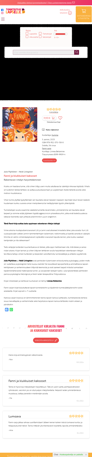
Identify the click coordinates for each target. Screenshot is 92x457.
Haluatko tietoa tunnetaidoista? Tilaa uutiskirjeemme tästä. (44, 2)
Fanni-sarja (46, 148)
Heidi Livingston (26, 171)
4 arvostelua (53, 112)
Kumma (55, 135)
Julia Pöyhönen (10, 171)
